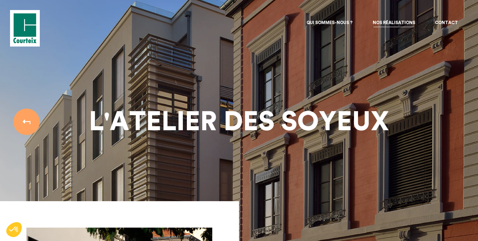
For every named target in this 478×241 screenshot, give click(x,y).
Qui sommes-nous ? (330, 22)
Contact (446, 22)
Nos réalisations (394, 22)
